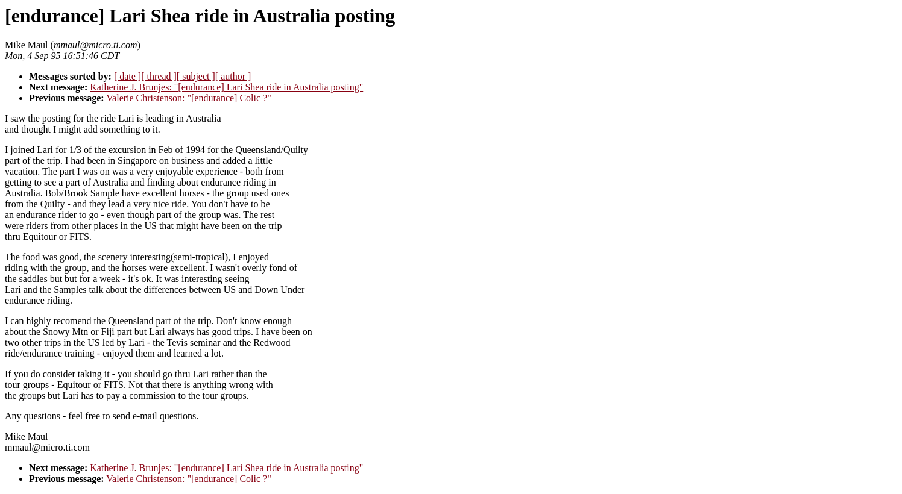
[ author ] (233, 76)
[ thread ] (159, 76)
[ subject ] (196, 76)
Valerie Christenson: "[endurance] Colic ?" (188, 98)
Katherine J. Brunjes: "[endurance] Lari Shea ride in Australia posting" (226, 87)
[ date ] (127, 76)
